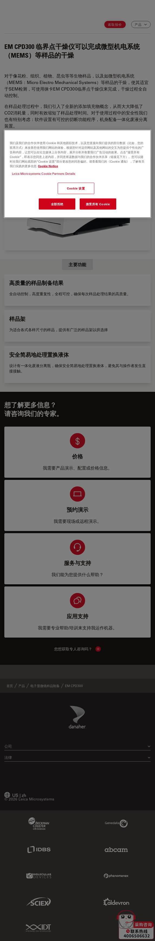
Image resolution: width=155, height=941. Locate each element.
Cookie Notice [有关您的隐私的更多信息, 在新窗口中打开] (48, 166)
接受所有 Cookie (98, 204)
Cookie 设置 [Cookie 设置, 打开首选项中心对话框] (76, 188)
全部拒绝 (57, 204)
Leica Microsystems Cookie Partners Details (43, 173)
